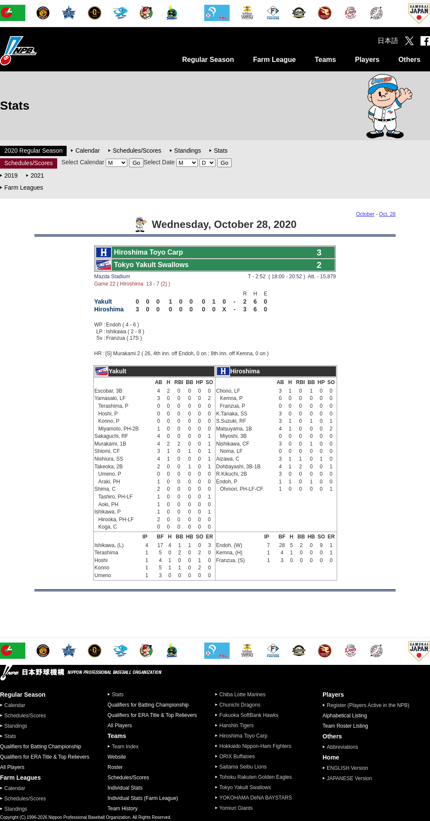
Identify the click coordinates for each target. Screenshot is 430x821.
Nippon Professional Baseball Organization (40, 50)
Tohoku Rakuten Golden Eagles (255, 777)
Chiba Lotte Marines (242, 695)
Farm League (274, 59)
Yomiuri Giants (236, 808)
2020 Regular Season (33, 150)
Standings (187, 150)
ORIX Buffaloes (237, 756)
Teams (325, 59)
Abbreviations (342, 747)
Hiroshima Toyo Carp (243, 736)
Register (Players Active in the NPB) (371, 705)
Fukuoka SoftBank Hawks (248, 715)
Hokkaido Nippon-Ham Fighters (255, 746)
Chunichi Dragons (239, 705)
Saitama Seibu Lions (243, 767)
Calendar (87, 150)
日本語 (388, 40)
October (365, 214)
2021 (37, 175)
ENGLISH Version (347, 768)
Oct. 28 (387, 214)
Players (367, 59)
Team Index (125, 747)
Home (330, 757)
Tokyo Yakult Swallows (245, 787)
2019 (11, 175)
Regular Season (208, 59)
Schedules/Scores (137, 150)
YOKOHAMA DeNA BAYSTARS (255, 798)
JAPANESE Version (349, 778)
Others (409, 59)
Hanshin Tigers (236, 726)
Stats (220, 150)
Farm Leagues (23, 187)
